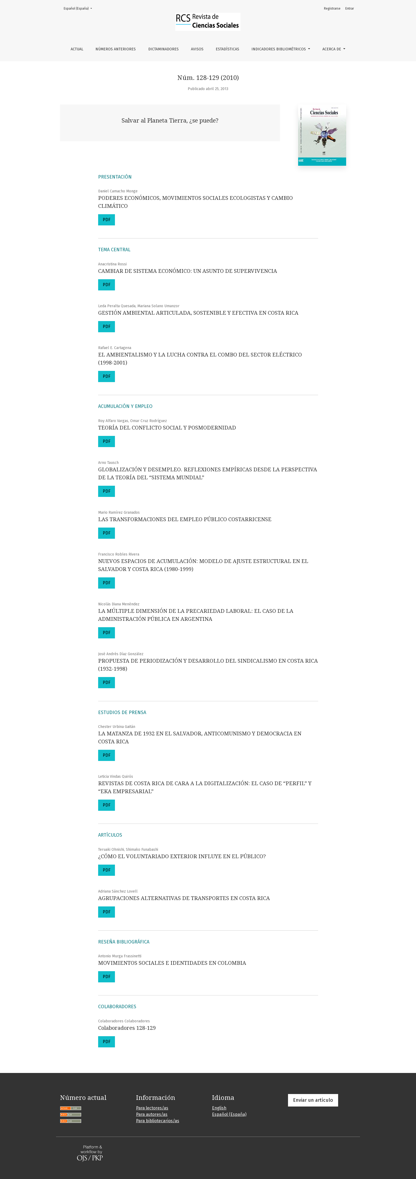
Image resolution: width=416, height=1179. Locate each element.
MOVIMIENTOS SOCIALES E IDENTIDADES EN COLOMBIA (172, 963)
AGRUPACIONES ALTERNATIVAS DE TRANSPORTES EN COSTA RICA (184, 898)
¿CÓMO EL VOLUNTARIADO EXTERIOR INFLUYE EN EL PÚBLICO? (182, 856)
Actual (77, 49)
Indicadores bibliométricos (279, 49)
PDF (106, 219)
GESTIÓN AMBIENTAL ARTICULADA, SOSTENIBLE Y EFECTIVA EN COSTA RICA (198, 313)
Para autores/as (151, 1114)
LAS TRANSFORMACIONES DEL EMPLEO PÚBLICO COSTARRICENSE (184, 519)
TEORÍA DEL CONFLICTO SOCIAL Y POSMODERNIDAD (167, 427)
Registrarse (332, 8)
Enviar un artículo (313, 1100)
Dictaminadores (163, 49)
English (219, 1108)
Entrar (349, 8)
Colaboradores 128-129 (127, 1028)
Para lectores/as (152, 1108)
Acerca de (332, 49)
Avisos (197, 49)
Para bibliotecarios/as (157, 1120)
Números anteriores (115, 49)
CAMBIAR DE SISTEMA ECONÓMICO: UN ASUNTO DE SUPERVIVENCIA (187, 271)
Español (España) (79, 8)
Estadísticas (227, 49)
